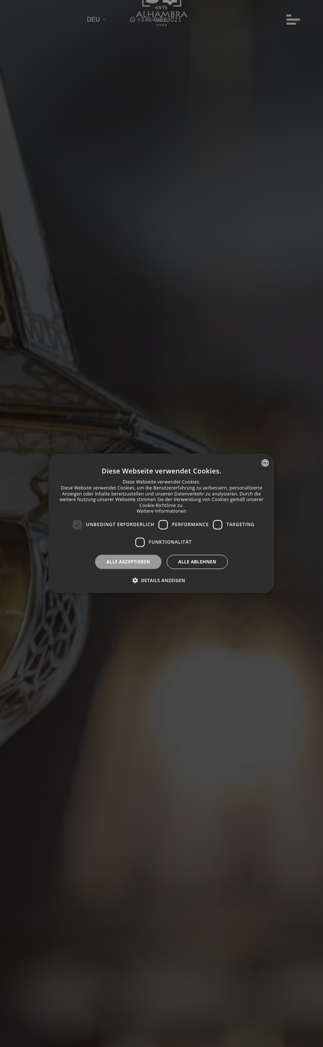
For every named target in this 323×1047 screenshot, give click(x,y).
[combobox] (265, 463)
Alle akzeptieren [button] (128, 562)
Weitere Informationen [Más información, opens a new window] (161, 511)
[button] (161, 580)
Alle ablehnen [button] (197, 562)
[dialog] (161, 523)
